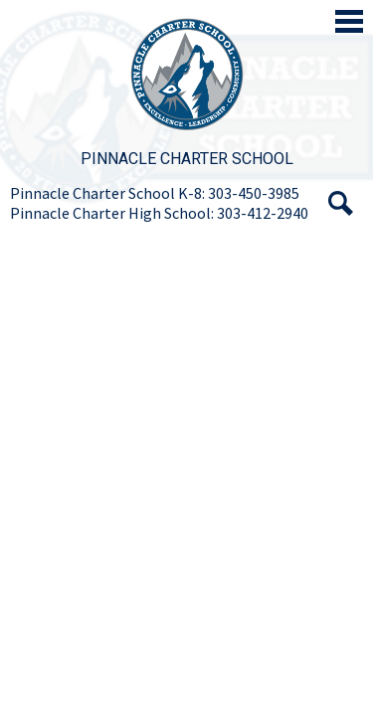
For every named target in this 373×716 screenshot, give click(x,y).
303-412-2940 (262, 213)
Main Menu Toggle (349, 21)
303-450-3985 (253, 193)
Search (340, 203)
